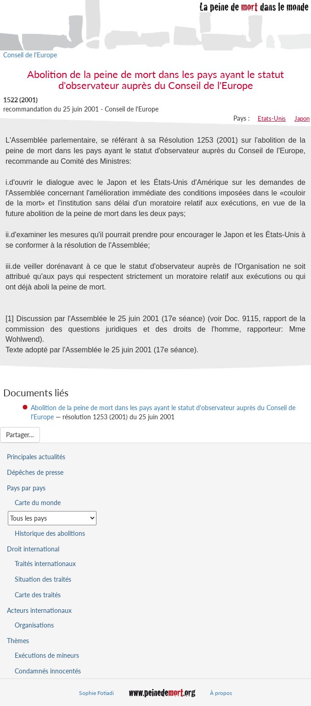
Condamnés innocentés (48, 671)
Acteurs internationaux (39, 610)
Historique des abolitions (50, 533)
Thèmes (18, 641)
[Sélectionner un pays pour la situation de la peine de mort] (52, 518)
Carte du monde (38, 502)
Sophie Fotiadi (96, 692)
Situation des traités (43, 579)
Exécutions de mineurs (47, 655)
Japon (302, 118)
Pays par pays (26, 488)
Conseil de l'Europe (30, 55)
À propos (221, 692)
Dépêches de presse (35, 472)
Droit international (33, 549)
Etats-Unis (272, 118)
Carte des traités (38, 595)
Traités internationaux (45, 563)
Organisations (34, 625)
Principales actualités (36, 457)
